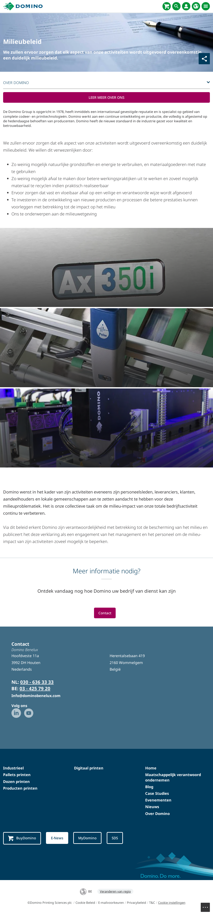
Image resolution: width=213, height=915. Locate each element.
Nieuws (152, 807)
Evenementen (158, 800)
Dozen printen (16, 781)
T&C (152, 903)
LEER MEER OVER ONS (106, 97)
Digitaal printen (88, 768)
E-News (58, 838)
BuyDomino (22, 839)
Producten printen (20, 788)
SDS (118, 838)
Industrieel (13, 768)
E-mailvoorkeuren (111, 903)
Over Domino (157, 813)
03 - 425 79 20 (35, 689)
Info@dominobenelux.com (36, 696)
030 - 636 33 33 (37, 682)
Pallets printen (17, 775)
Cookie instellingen (171, 903)
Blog (149, 787)
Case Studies (157, 793)
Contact (105, 613)
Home (150, 768)
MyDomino (89, 838)
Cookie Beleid (85, 903)
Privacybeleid (136, 903)
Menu (207, 905)
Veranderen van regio (115, 892)
